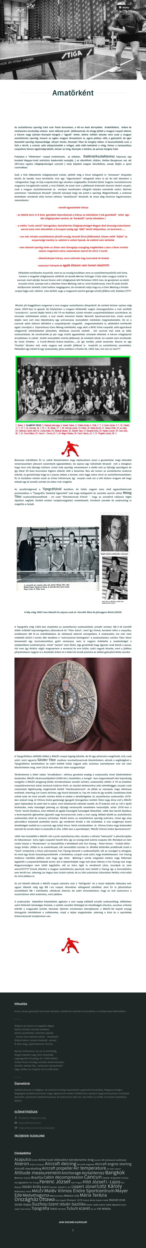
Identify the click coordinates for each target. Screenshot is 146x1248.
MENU (124, 7)
